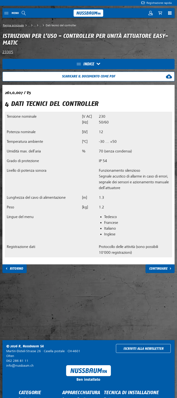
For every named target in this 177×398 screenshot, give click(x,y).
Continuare (158, 269)
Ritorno (16, 269)
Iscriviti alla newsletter (143, 349)
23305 (7, 52)
